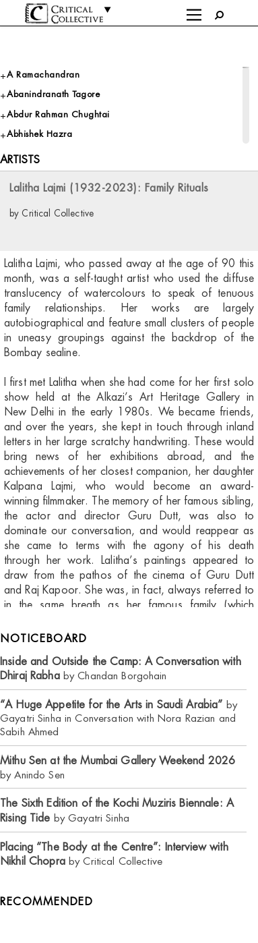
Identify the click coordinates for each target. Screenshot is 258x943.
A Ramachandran (43, 74)
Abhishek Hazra (39, 134)
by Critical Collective (114, 853)
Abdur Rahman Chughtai (58, 114)
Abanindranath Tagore (53, 94)
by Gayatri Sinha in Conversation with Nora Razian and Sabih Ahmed (118, 718)
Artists (20, 159)
